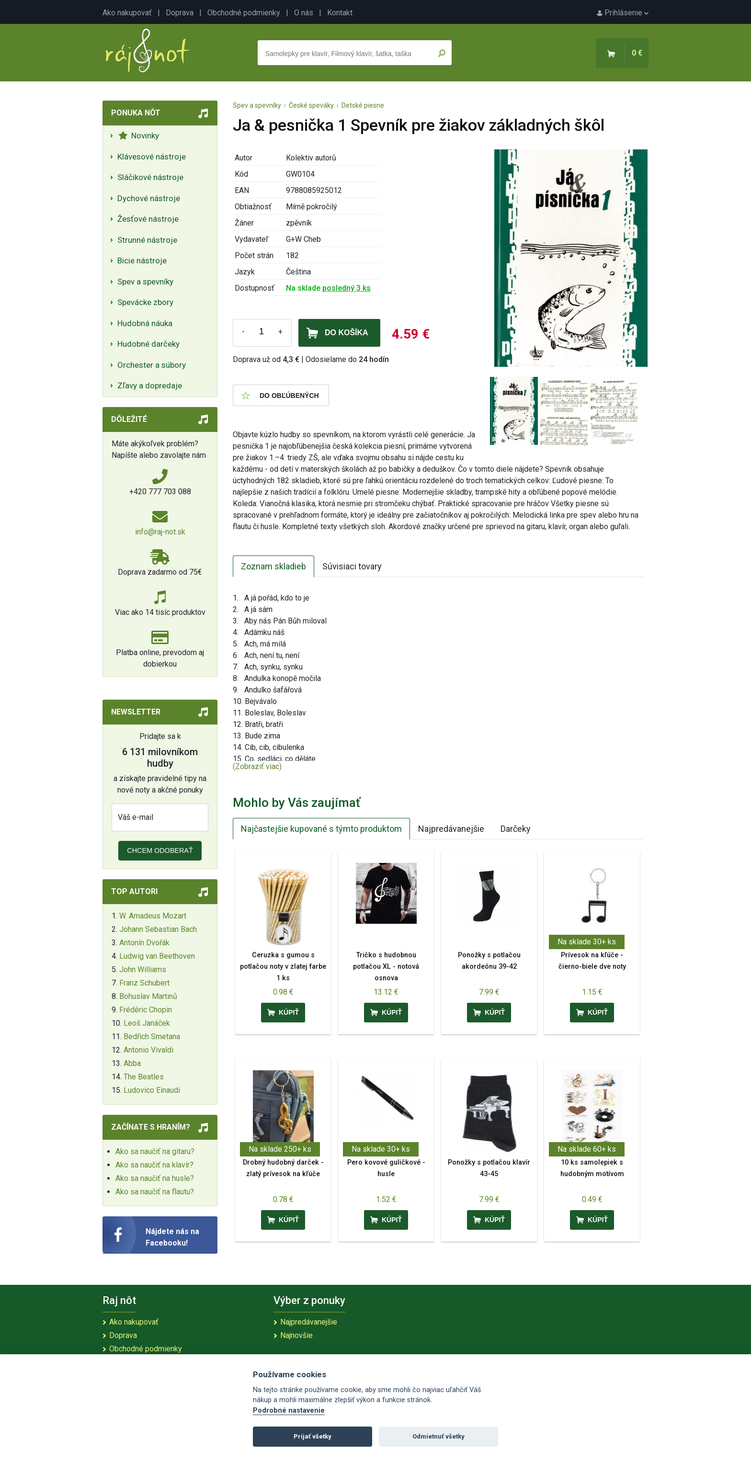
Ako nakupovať (127, 12)
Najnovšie (296, 1335)
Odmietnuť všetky (438, 1436)
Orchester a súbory (151, 365)
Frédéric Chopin (145, 1009)
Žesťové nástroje (148, 219)
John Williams (142, 969)
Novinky (138, 135)
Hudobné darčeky (148, 344)
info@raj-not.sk (160, 531)
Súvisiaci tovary (352, 566)
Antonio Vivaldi (148, 1049)
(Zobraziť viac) (257, 766)
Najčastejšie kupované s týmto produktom (321, 829)
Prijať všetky (312, 1436)
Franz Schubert (144, 982)
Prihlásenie (623, 12)
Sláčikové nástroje (150, 177)
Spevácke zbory (145, 302)
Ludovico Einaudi (152, 1090)
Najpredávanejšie (451, 829)
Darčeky (516, 829)
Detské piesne (362, 105)
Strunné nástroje (147, 240)
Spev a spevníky (145, 281)
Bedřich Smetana (152, 1036)
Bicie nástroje (142, 260)
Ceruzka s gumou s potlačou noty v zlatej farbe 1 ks (283, 966)
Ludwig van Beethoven (157, 956)
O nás (303, 12)
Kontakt (340, 12)
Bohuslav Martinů (148, 996)
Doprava (179, 12)
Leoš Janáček (147, 1023)
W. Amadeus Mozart (152, 915)
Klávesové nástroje (151, 156)
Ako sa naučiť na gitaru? (154, 1151)
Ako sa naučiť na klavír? (154, 1164)
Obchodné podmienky (243, 12)
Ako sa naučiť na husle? (154, 1178)
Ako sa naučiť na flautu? (154, 1191)
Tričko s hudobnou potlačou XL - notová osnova (386, 966)
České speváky (311, 105)
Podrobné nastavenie (289, 1410)
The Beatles (144, 1076)
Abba (132, 1063)
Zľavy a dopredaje (149, 385)
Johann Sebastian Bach (158, 929)
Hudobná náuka (144, 323)
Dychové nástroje (148, 198)
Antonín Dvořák (144, 942)
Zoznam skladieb (273, 566)
